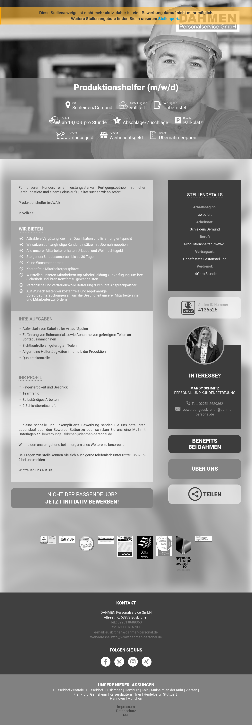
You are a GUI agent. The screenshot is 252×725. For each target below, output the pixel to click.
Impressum (126, 707)
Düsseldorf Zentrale (68, 690)
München (134, 698)
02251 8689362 (211, 404)
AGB (126, 715)
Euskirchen (113, 690)
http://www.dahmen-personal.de (136, 637)
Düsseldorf (94, 690)
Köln (145, 690)
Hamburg (132, 690)
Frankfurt (81, 694)
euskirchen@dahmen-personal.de (131, 632)
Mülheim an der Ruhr (167, 690)
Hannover (117, 698)
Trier (137, 694)
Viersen (191, 690)
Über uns (205, 468)
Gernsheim (98, 694)
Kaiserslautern (120, 694)
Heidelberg (152, 694)
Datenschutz (126, 711)
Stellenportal (170, 18)
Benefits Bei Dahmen (204, 444)
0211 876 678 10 (130, 627)
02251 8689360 (129, 622)
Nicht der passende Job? (82, 498)
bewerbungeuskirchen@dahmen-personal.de (77, 434)
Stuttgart (170, 694)
